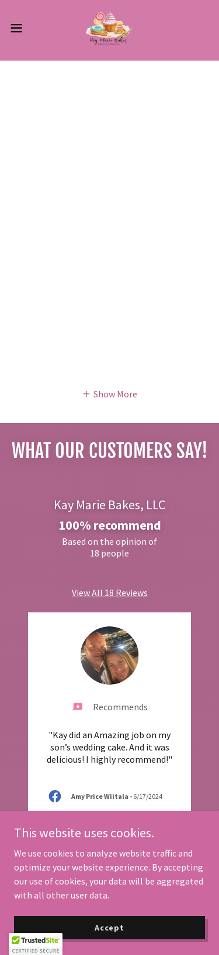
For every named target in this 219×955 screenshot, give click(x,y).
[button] (20, 28)
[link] (109, 28)
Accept (109, 927)
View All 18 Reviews (110, 592)
